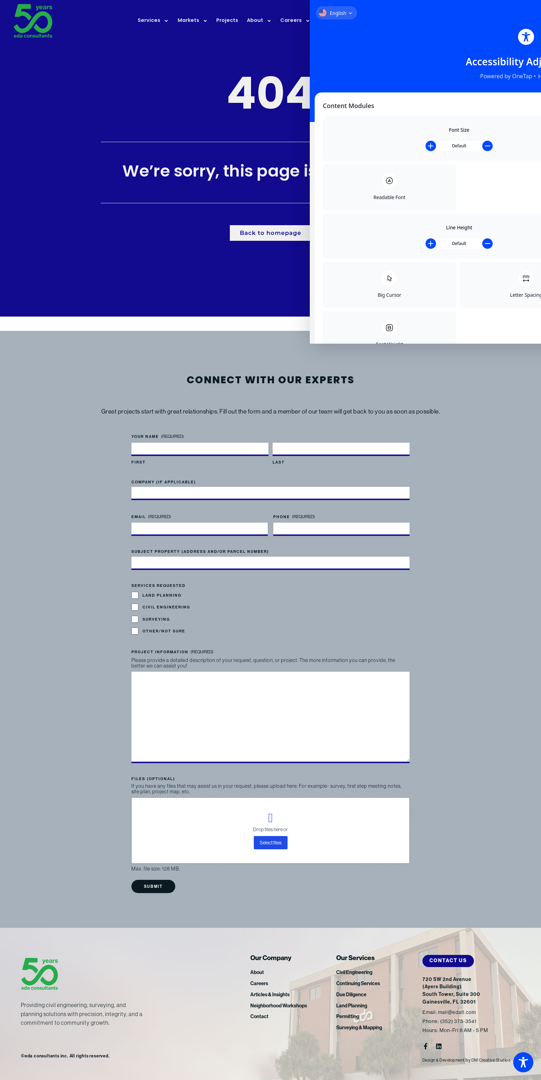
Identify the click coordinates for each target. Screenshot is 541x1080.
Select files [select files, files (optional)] (271, 842)
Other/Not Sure (164, 622)
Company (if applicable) (163, 473)
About (259, 21)
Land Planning (162, 586)
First (138, 453)
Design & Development (445, 1060)
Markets (193, 21)
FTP (489, 21)
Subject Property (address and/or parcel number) (200, 543)
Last (279, 453)
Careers (295, 21)
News (330, 21)
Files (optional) (153, 778)
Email (151, 508)
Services (153, 21)
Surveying (156, 610)
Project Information (172, 643)
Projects (227, 20)
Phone (294, 508)
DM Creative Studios (497, 1060)
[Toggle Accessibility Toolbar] (523, 1062)
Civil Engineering (166, 598)
